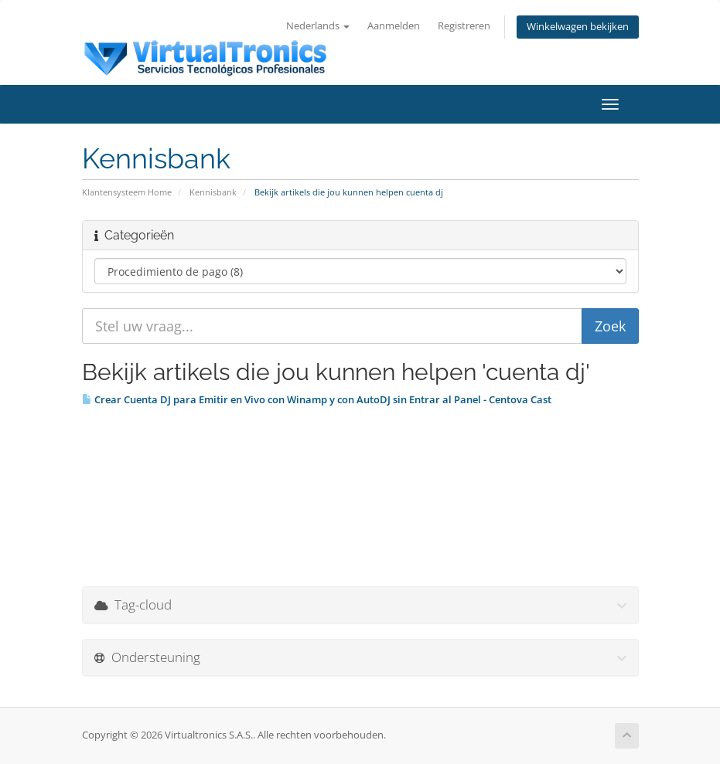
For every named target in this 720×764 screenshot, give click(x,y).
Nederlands (318, 25)
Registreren (464, 25)
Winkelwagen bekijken (578, 26)
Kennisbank (213, 192)
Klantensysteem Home (127, 192)
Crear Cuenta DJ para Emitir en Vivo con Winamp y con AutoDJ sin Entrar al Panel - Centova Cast (316, 399)
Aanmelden (393, 25)
